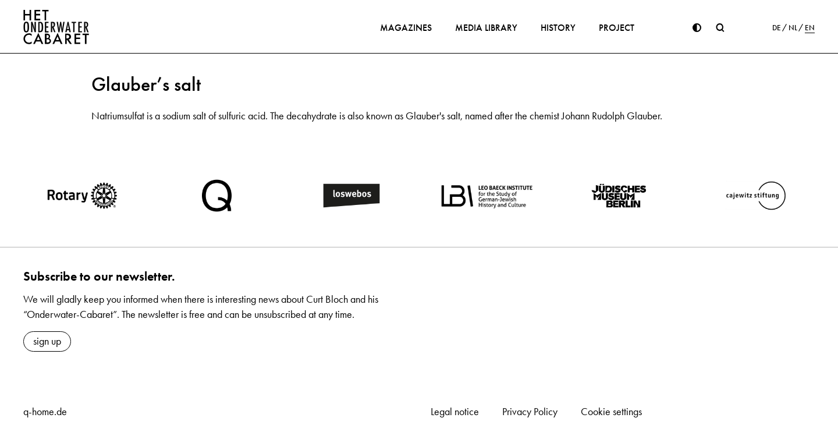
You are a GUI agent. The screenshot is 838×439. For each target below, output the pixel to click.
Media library (486, 27)
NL (793, 28)
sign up (47, 341)
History (558, 27)
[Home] (56, 26)
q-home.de (45, 411)
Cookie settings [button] (611, 411)
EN (810, 28)
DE (776, 28)
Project (616, 27)
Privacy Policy (530, 411)
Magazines (406, 27)
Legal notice (455, 411)
